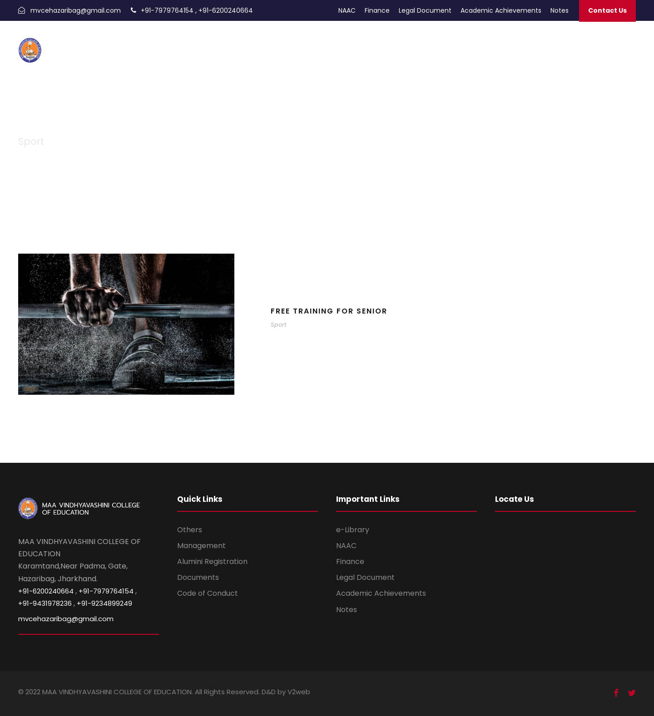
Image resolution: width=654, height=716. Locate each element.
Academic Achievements (501, 10)
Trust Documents (522, 44)
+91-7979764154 (167, 10)
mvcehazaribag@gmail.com (75, 10)
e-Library (352, 530)
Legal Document (425, 10)
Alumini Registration (212, 561)
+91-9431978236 (45, 603)
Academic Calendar (409, 44)
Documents (198, 577)
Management (201, 545)
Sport (279, 324)
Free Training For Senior (329, 311)
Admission (328, 44)
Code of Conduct (207, 593)
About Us (569, 44)
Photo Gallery (467, 44)
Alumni (361, 44)
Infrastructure (611, 44)
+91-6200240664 (225, 10)
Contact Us (607, 10)
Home (297, 44)
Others (189, 530)
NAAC (347, 10)
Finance (377, 10)
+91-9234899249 (104, 603)
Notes (559, 10)
